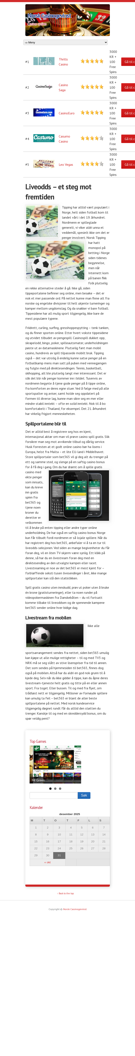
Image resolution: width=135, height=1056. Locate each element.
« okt (47, 862)
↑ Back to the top (65, 893)
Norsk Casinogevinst (49, 15)
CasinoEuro (67, 113)
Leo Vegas (66, 164)
